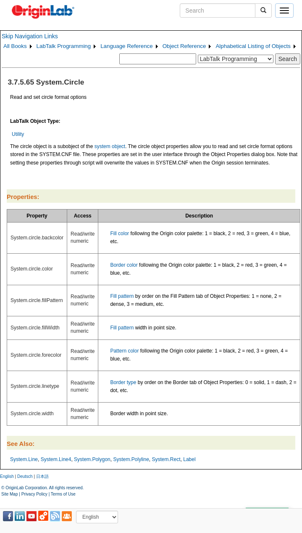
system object (110, 146)
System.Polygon (92, 459)
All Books (15, 46)
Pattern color (124, 351)
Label (189, 459)
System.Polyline (131, 459)
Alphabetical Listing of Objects (253, 46)
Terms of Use (63, 494)
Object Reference (184, 46)
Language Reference (126, 46)
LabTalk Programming (64, 46)
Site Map (9, 494)
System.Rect (166, 459)
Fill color (119, 233)
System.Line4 (56, 459)
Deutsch (25, 476)
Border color (123, 265)
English (7, 476)
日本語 (42, 476)
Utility (18, 134)
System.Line (24, 459)
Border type (123, 382)
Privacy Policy (34, 494)
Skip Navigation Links (30, 36)
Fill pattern (122, 296)
